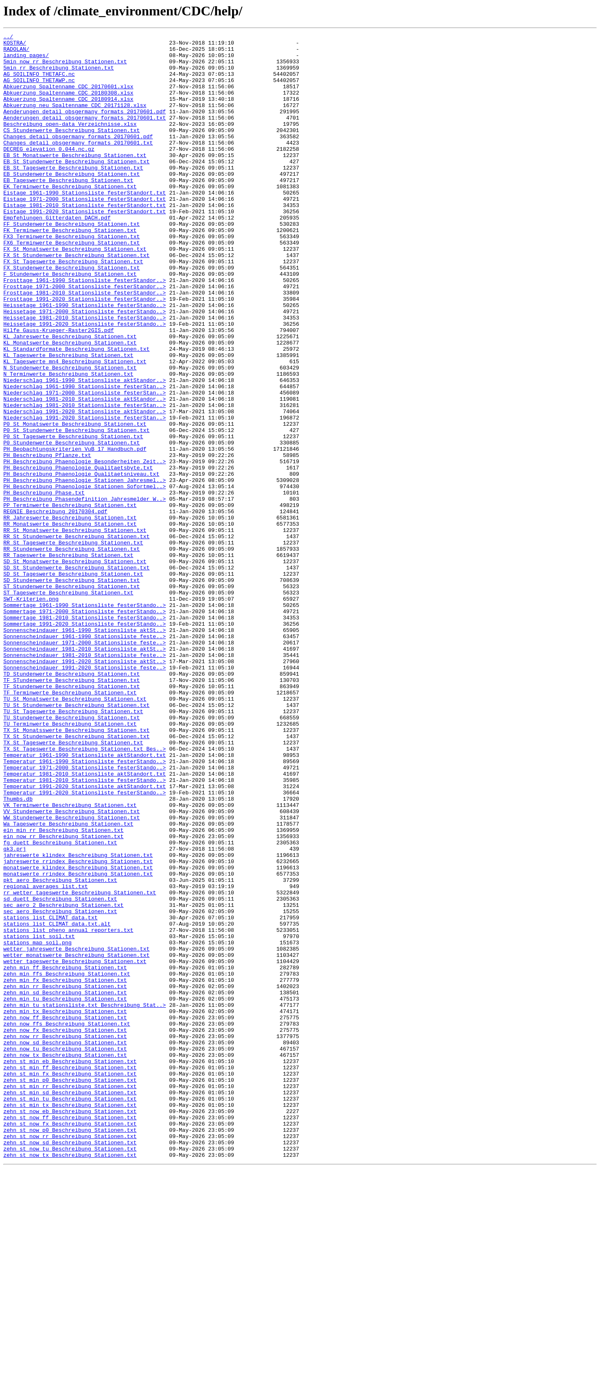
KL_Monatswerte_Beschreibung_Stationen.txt (70, 405)
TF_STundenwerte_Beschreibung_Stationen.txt (71, 810)
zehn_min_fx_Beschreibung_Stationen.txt (65, 1169)
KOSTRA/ (14, 45)
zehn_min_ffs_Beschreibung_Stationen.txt (66, 1162)
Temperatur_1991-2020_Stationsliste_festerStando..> (84, 945)
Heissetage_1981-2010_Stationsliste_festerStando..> (84, 375)
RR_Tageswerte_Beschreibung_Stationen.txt (68, 660)
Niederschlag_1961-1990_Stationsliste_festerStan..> (84, 457)
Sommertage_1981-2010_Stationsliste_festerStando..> (84, 735)
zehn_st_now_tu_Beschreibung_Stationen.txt (70, 1372)
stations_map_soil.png (37, 1124)
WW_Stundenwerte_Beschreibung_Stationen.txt (71, 975)
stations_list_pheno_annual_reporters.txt (68, 1109)
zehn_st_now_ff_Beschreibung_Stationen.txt (70, 1334)
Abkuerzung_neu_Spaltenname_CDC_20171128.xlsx (74, 120)
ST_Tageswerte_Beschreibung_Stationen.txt (68, 705)
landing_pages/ (26, 60)
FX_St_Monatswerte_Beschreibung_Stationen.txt (74, 292)
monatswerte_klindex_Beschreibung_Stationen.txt (78, 1035)
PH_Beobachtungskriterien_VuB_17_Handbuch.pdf (74, 532)
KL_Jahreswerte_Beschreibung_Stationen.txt (70, 397)
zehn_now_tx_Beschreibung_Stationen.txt (65, 1259)
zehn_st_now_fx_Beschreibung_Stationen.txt (70, 1342)
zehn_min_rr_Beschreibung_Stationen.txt (65, 1177)
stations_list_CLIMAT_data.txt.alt (56, 1102)
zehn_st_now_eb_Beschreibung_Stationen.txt (70, 1327)
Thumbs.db (17, 952)
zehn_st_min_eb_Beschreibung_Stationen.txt (70, 1267)
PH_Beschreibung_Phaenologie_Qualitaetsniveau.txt (81, 562)
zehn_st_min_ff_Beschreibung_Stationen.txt (70, 1274)
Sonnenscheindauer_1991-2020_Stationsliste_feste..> (84, 795)
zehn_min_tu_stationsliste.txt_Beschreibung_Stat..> (84, 1199)
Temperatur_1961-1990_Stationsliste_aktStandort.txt (84, 900)
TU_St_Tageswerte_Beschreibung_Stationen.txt (73, 847)
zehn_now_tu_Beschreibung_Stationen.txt (65, 1252)
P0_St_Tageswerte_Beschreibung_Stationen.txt (73, 517)
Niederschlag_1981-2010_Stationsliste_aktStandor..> (84, 472)
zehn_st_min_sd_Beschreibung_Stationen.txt (70, 1304)
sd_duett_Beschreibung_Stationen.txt (60, 1072)
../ (8, 37)
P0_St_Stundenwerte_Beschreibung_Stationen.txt (76, 510)
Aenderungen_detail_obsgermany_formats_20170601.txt (84, 135)
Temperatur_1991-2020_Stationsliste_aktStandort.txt (84, 937)
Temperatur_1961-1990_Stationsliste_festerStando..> (84, 907)
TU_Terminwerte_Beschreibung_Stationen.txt (70, 862)
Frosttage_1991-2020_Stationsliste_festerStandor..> (84, 352)
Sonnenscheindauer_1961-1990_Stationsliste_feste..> (84, 757)
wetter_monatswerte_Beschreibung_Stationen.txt (76, 1139)
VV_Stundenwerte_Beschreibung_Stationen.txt (71, 967)
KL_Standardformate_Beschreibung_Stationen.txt (76, 412)
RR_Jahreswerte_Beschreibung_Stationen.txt (70, 615)
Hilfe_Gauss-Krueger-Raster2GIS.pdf (58, 390)
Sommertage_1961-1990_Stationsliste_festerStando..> (84, 720)
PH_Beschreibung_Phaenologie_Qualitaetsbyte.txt (78, 555)
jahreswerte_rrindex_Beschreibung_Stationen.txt (78, 1027)
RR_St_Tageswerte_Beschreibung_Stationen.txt (73, 645)
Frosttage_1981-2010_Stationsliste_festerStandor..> (84, 345)
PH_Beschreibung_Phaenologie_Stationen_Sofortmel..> (84, 577)
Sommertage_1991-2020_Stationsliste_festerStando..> (84, 742)
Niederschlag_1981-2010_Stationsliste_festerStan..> (84, 480)
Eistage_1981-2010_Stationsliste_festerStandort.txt (84, 240)
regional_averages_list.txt (45, 1057)
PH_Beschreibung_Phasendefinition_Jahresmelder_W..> (84, 592)
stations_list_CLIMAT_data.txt (50, 1094)
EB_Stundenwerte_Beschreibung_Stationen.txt (71, 202)
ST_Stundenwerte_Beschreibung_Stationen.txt (71, 697)
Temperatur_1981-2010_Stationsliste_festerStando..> (84, 930)
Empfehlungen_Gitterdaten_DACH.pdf (56, 255)
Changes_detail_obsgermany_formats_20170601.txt (78, 165)
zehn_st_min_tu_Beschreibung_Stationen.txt (70, 1312)
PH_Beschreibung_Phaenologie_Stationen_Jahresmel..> (84, 570)
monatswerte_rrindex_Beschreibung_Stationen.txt (78, 1042)
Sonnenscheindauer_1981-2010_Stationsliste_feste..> (84, 780)
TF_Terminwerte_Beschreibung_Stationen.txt (70, 825)
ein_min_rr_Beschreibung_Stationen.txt (63, 990)
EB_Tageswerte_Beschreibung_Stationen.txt (68, 210)
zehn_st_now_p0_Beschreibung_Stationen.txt (70, 1349)
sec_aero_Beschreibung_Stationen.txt (60, 1087)
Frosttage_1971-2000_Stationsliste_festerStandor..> (84, 337)
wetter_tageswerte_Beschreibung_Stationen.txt (74, 1147)
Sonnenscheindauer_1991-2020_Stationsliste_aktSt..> (84, 787)
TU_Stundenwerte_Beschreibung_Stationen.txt (71, 855)
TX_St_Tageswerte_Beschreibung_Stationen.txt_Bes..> (84, 892)
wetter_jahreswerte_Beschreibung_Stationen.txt (76, 1132)
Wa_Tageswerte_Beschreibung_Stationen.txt (68, 982)
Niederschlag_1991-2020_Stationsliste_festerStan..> (84, 495)
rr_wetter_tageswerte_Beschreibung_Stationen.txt (79, 1064)
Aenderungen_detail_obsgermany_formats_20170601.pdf (84, 127)
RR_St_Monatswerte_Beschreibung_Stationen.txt (74, 630)
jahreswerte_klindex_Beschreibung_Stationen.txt (78, 1020)
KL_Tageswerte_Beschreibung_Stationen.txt (68, 420)
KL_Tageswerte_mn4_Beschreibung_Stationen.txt (74, 427)
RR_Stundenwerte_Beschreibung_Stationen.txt (71, 652)
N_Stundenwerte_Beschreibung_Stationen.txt (70, 435)
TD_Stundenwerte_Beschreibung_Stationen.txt (71, 802)
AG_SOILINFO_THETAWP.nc (39, 90)
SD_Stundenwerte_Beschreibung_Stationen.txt (71, 690)
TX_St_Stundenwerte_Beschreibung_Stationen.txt (76, 877)
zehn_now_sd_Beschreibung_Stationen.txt (65, 1244)
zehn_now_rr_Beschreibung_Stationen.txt (65, 1237)
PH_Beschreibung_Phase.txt (44, 585)
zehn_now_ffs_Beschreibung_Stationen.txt (66, 1222)
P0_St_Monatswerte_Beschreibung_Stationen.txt (74, 502)
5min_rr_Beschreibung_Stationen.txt (58, 75)
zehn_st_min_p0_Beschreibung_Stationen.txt (70, 1289)
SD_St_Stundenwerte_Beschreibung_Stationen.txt (76, 675)
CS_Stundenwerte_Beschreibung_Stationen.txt (71, 150)
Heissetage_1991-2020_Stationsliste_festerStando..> (84, 382)
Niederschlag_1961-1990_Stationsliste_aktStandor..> (84, 450)
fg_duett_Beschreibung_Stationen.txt (60, 1005)
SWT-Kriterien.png (31, 712)
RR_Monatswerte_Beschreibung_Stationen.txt (70, 622)
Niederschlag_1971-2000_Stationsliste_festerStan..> (84, 465)
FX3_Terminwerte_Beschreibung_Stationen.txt (71, 277)
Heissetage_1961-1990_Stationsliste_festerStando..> (84, 360)
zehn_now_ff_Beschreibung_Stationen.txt (65, 1214)
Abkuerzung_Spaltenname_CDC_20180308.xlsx (68, 105)
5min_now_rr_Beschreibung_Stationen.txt (65, 67)
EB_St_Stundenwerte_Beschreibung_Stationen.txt (76, 187)
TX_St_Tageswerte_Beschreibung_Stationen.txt (73, 885)
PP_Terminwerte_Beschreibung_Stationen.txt (70, 600)
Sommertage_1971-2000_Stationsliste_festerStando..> (84, 727)
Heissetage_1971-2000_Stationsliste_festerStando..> (84, 367)
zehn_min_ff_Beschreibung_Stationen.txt (65, 1154)
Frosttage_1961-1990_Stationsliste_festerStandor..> (84, 330)
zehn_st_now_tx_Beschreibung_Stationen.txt (70, 1379)
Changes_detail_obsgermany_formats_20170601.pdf (78, 157)
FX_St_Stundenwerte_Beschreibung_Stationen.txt (76, 300)
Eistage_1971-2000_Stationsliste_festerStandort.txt (84, 232)
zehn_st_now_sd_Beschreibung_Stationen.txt (70, 1364)
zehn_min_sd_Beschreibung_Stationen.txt (65, 1184)
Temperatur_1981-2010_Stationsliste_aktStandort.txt (84, 922)
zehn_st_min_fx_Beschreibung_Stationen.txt (70, 1282)
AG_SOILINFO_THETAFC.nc (39, 82)
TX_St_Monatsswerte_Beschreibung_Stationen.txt (76, 870)
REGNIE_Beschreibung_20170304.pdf (55, 607)
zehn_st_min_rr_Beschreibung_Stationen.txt (70, 1297)
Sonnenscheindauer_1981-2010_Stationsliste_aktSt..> (84, 772)
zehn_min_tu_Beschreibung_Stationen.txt (65, 1192)
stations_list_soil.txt (39, 1117)
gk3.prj (14, 1012)
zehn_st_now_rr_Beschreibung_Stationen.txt (70, 1357)
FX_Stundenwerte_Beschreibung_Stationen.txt (71, 315)
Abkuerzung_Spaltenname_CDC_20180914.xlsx (68, 112)
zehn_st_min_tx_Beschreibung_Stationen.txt (70, 1319)
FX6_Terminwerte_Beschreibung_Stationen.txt (71, 285)
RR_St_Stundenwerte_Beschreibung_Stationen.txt (76, 637)
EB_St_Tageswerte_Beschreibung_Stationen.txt (73, 195)
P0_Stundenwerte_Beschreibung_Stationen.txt (71, 525)
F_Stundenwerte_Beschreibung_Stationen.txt (70, 322)
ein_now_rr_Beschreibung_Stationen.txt (63, 997)
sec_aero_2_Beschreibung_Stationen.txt (63, 1079)
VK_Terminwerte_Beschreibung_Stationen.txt (70, 960)
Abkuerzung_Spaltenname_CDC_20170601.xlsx (68, 97)
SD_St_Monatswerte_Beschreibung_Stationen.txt (74, 667)
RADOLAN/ (16, 52)
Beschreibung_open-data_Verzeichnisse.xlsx (70, 142)
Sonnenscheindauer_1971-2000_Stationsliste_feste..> (84, 765)
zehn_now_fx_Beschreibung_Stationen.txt (65, 1229)
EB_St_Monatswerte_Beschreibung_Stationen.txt (74, 180)
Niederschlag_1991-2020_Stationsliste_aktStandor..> (84, 487)
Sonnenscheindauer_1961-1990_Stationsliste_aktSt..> (84, 750)
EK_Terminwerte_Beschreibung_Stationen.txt (70, 217)
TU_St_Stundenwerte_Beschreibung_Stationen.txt (76, 840)
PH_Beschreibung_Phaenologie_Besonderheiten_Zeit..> (84, 547)
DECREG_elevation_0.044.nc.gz (48, 172)
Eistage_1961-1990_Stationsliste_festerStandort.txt (84, 225)
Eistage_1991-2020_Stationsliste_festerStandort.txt (84, 247)
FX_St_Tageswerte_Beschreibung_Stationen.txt (73, 307)
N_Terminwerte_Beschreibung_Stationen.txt (68, 442)
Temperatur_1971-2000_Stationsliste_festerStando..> (84, 915)
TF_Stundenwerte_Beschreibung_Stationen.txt (71, 817)
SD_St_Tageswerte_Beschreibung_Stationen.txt (73, 682)
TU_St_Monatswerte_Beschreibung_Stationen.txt (74, 832)
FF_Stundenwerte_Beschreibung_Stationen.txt (71, 262)
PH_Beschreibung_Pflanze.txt (47, 540)
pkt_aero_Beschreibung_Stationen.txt (60, 1049)
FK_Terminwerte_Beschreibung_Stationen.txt (70, 270)
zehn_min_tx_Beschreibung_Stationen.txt (65, 1207)
